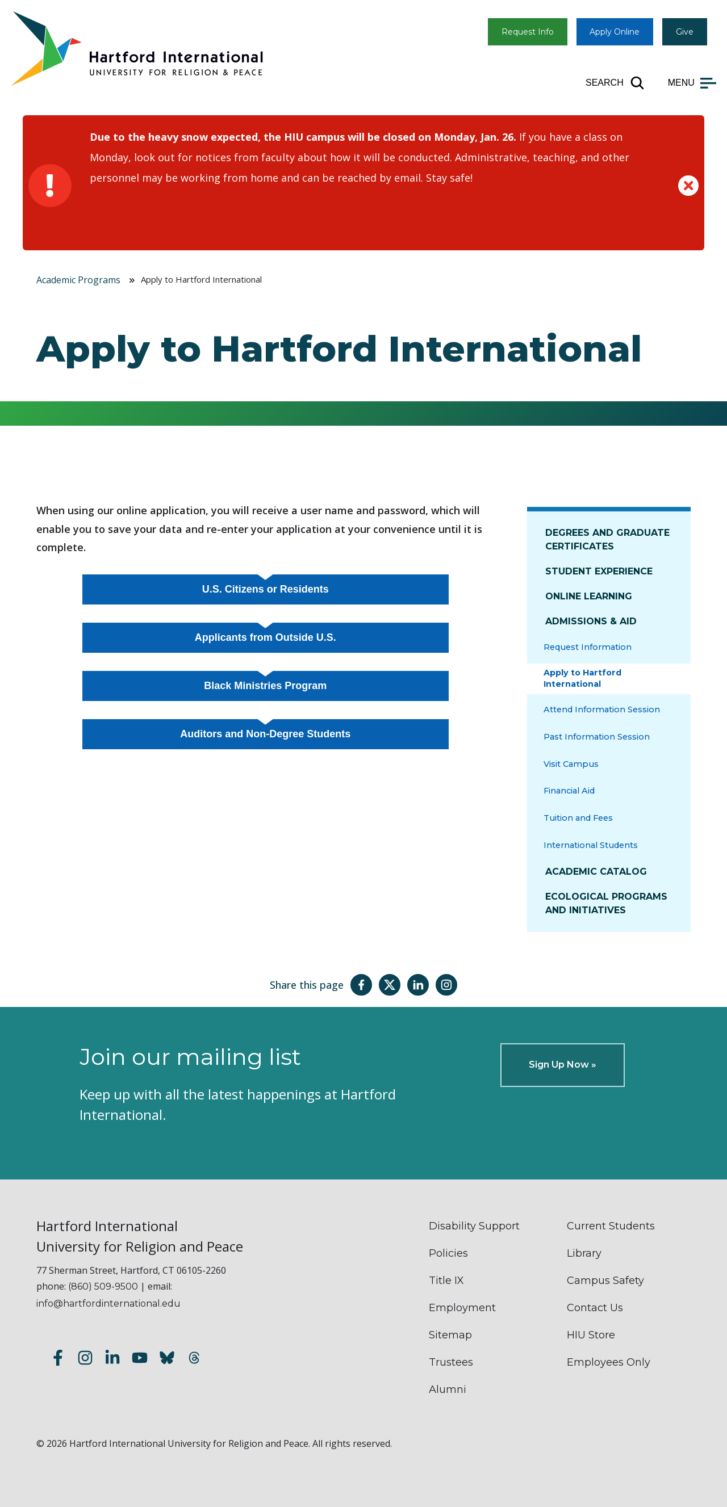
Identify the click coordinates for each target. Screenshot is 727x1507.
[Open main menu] (692, 83)
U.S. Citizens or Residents (265, 589)
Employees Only (608, 1362)
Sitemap (450, 1335)
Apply (615, 32)
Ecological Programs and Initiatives (606, 903)
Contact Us (595, 1308)
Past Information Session (597, 737)
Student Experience (599, 571)
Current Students (611, 1226)
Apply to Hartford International (582, 678)
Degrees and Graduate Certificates (607, 539)
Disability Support (474, 1226)
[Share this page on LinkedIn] (418, 985)
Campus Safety (605, 1280)
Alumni (447, 1389)
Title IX (446, 1280)
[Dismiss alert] (688, 185)
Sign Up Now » (562, 1064)
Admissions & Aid (591, 621)
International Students (591, 845)
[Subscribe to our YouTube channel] (140, 1360)
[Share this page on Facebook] (361, 985)
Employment (462, 1308)
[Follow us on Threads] (194, 1360)
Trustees (451, 1362)
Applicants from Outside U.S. (265, 637)
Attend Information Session (602, 709)
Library (584, 1253)
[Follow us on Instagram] (85, 1360)
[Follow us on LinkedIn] (112, 1360)
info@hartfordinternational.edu (108, 1303)
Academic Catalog (596, 871)
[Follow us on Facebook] (58, 1360)
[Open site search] (615, 83)
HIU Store (591, 1335)
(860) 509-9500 (103, 1286)
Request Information (588, 647)
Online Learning (588, 596)
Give (684, 32)
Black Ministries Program (265, 685)
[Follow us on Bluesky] (167, 1360)
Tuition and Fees (578, 818)
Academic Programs (78, 280)
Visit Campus (571, 764)
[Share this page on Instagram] (446, 985)
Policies (448, 1253)
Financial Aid (569, 791)
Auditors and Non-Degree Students (265, 734)
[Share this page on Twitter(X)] (389, 985)
